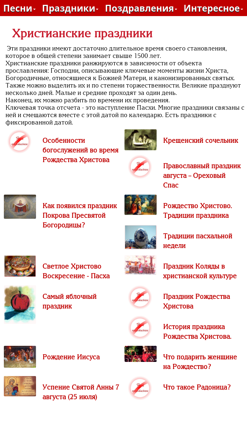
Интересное (213, 8)
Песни (19, 8)
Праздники (70, 8)
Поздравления (141, 8)
